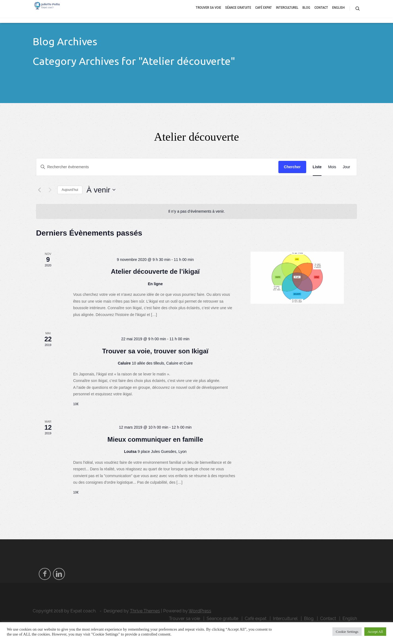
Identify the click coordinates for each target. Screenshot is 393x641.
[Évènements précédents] (39, 201)
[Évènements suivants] (50, 201)
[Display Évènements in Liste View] (317, 179)
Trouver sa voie (208, 14)
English (338, 14)
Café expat (263, 14)
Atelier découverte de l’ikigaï (155, 283)
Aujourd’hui (70, 202)
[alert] (196, 223)
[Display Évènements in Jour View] (346, 179)
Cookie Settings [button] (347, 632)
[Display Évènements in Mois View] (332, 179)
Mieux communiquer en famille (155, 451)
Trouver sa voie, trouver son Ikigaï (155, 363)
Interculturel (287, 14)
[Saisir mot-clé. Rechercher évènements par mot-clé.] (157, 179)
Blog (306, 14)
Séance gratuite (238, 14)
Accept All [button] (375, 632)
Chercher (292, 179)
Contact (321, 14)
